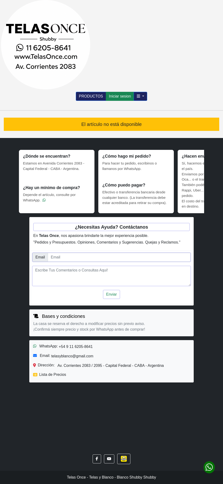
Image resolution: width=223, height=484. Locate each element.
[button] (97, 458)
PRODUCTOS (91, 96)
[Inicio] (45, 44)
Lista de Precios (49, 375)
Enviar (111, 294)
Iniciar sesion (120, 96)
